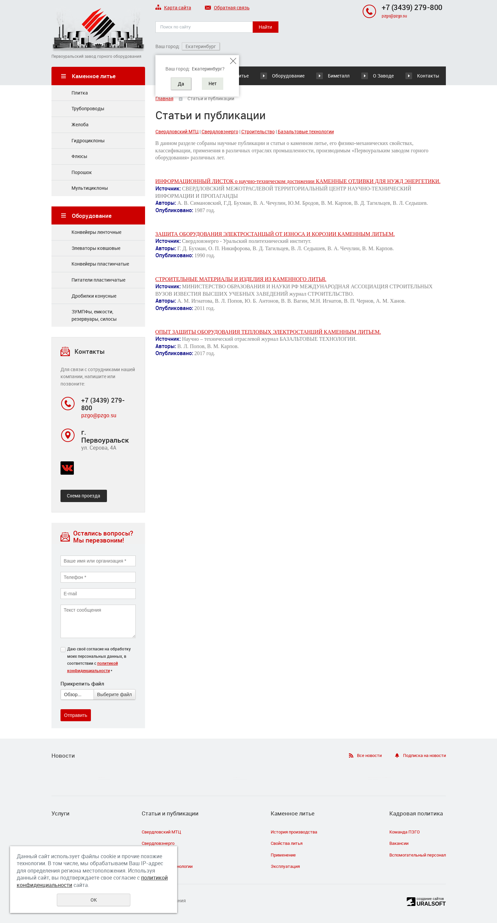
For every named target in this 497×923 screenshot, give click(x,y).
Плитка (80, 93)
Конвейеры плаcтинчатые (100, 264)
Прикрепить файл (82, 683)
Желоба (80, 124)
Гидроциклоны (88, 140)
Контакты (428, 75)
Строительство (258, 131)
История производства (294, 832)
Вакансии (398, 843)
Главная (164, 98)
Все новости (369, 755)
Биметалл (339, 75)
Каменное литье (293, 813)
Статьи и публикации (170, 813)
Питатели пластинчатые (98, 280)
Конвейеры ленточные (96, 232)
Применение (283, 855)
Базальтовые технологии (306, 131)
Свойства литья (286, 843)
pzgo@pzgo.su (394, 15)
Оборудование (288, 75)
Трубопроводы (88, 108)
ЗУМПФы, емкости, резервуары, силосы (94, 315)
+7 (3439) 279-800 (412, 7)
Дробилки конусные (94, 296)
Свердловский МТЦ (177, 131)
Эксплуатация (285, 866)
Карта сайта (173, 8)
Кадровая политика (416, 813)
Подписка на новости (424, 755)
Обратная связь (227, 8)
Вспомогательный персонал (417, 855)
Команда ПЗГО (404, 832)
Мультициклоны (90, 188)
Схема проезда (83, 495)
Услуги (60, 813)
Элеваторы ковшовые (96, 248)
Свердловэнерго (220, 131)
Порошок (82, 172)
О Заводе (383, 75)
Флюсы (79, 156)
